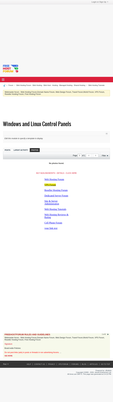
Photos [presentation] (34, 150)
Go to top (105, 364)
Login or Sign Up (100, 2)
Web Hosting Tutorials (96, 85)
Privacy (51, 364)
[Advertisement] (28, 32)
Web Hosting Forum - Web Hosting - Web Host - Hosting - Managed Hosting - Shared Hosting (50, 85)
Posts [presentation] (7, 150)
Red (5, 364)
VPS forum (63, 364)
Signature (8, 344)
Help (29, 364)
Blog (84, 364)
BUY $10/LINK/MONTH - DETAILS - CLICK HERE (56, 173)
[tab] (7, 150)
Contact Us (39, 364)
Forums (75, 364)
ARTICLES (94, 364)
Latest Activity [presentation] (21, 150)
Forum (10, 85)
